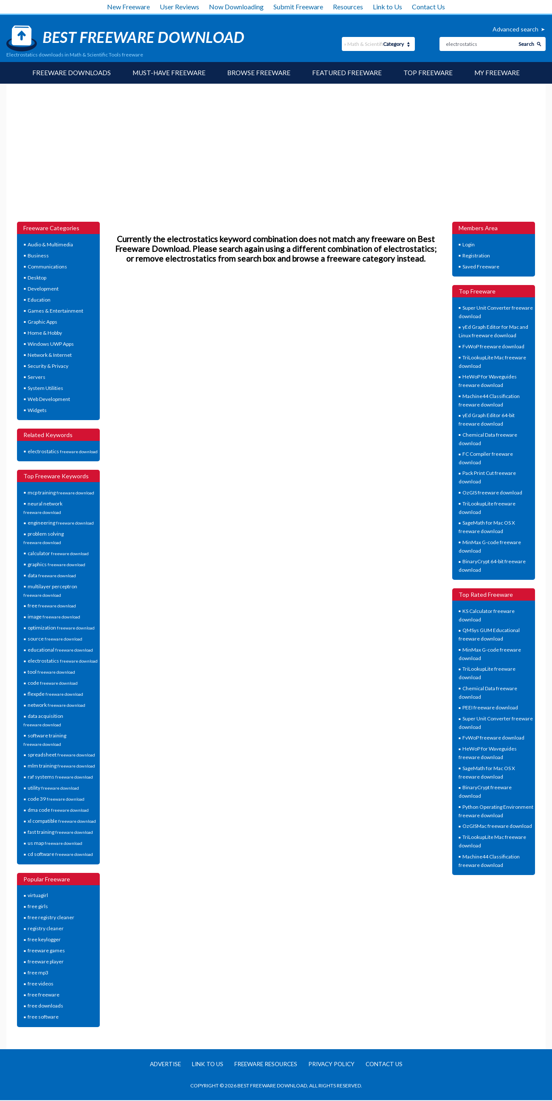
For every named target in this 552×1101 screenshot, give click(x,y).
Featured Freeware (349, 73)
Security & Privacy (48, 366)
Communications (47, 267)
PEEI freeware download (490, 708)
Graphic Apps (42, 322)
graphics (56, 565)
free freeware (43, 995)
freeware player (46, 962)
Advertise (160, 1064)
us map (55, 843)
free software (43, 1017)
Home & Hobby (45, 333)
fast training (60, 832)
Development (43, 289)
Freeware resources (264, 1064)
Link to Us (387, 7)
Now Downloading (236, 7)
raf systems (60, 777)
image (54, 617)
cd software (60, 854)
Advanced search (515, 29)
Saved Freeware (480, 267)
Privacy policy (333, 1064)
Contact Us (428, 7)
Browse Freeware (260, 73)
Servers (36, 377)
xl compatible (62, 821)
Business (38, 256)
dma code (58, 810)
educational (60, 650)
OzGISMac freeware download (497, 826)
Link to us (204, 1064)
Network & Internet (50, 355)
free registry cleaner (51, 918)
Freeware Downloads (67, 73)
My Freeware (501, 73)
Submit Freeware (298, 7)
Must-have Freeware (168, 73)
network (56, 705)
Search (526, 44)
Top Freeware (431, 73)
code (53, 683)
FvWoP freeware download (493, 347)
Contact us (388, 1064)
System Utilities (45, 388)
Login (468, 245)
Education (39, 300)
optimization (61, 628)
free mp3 (38, 973)
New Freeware (128, 7)
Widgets (37, 410)
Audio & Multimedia (50, 245)
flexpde (55, 694)
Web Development (49, 399)
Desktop (37, 278)
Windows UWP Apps (51, 344)
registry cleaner (46, 929)
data (52, 576)
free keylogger (44, 940)
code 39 (56, 799)
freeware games (46, 951)
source (55, 639)
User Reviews (179, 7)
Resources (348, 7)
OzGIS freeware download (492, 493)
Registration (476, 256)
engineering (61, 523)
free (52, 606)
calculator (58, 553)
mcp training (61, 493)
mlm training (61, 766)
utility (53, 788)
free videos (41, 984)
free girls (38, 906)
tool (51, 672)
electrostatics (63, 452)
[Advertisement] (276, 158)
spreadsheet (61, 755)
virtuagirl (38, 895)
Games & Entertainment (55, 311)
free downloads (45, 1006)
